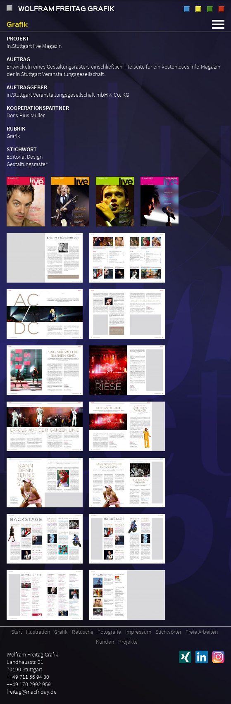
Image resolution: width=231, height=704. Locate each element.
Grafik (198, 9)
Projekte (128, 641)
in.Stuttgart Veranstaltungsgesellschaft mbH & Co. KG (68, 94)
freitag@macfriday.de (32, 691)
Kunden (105, 641)
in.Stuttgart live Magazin (34, 46)
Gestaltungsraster (27, 164)
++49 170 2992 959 (29, 684)
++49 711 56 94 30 (28, 676)
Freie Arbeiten (202, 631)
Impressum (138, 631)
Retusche (210, 9)
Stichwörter (168, 631)
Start (16, 631)
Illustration (187, 9)
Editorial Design (25, 156)
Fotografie (221, 9)
